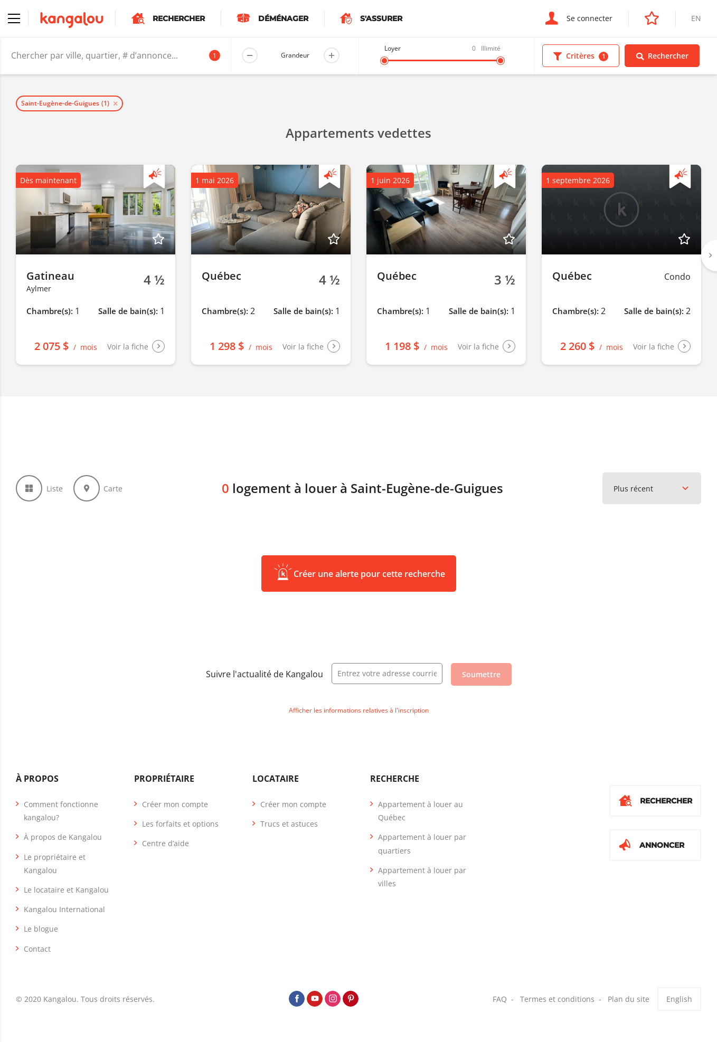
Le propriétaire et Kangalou (55, 863)
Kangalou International (64, 909)
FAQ (500, 999)
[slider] (384, 60)
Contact (37, 949)
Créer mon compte (175, 804)
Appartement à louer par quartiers (422, 843)
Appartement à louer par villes (422, 876)
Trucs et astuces (289, 824)
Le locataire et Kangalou (66, 890)
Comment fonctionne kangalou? (61, 810)
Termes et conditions (557, 999)
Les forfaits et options (180, 824)
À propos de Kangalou (63, 837)
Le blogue (41, 929)
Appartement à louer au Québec (420, 810)
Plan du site (628, 999)
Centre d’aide (165, 843)
